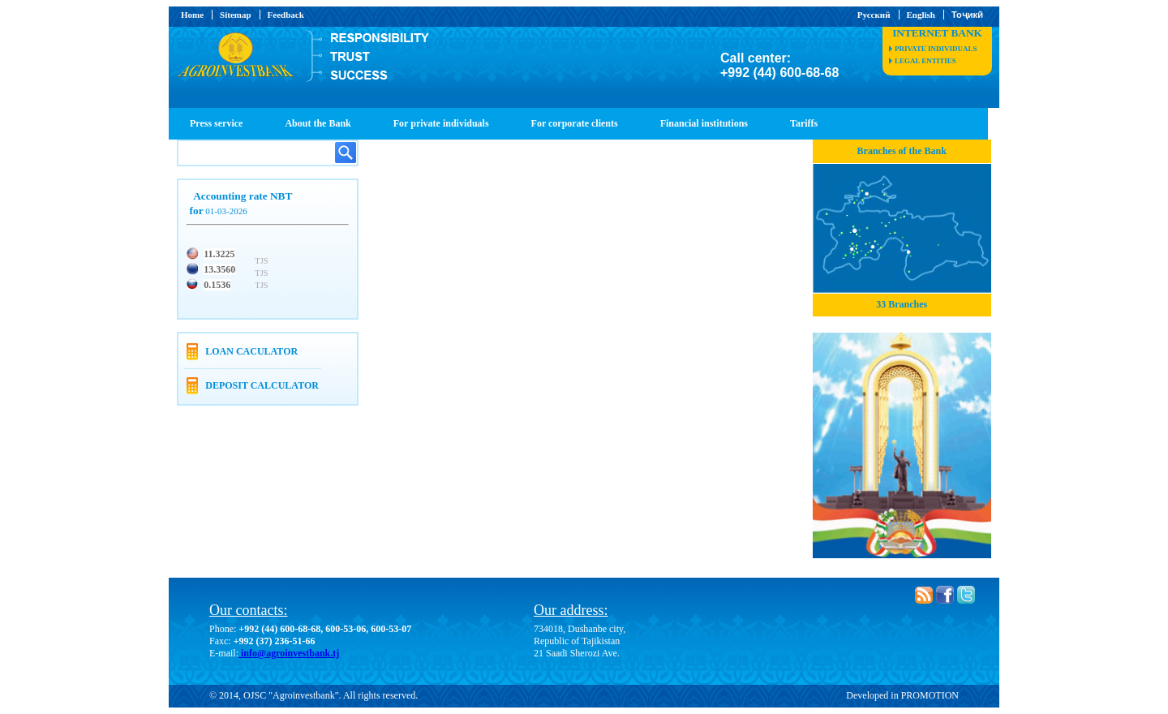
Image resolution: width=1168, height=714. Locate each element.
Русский (874, 14)
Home (192, 14)
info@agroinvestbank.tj (288, 653)
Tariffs (804, 123)
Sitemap (235, 14)
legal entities (925, 61)
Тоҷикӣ (967, 14)
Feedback (286, 14)
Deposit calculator (262, 385)
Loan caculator (251, 351)
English (921, 14)
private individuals (936, 49)
